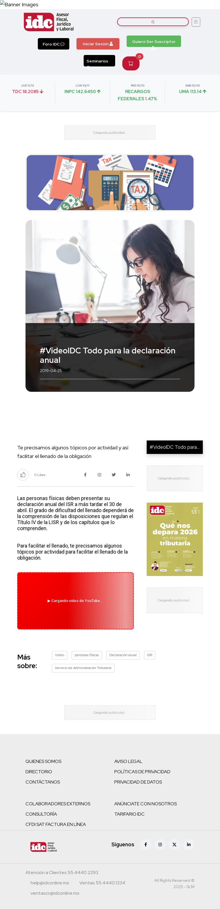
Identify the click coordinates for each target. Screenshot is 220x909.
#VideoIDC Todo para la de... (180, 447)
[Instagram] (160, 844)
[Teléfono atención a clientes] (61, 873)
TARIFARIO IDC (129, 814)
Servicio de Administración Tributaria (83, 668)
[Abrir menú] (196, 22)
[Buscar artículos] (153, 21)
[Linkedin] (189, 844)
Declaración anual (123, 655)
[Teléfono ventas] (102, 883)
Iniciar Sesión (98, 43)
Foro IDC (53, 44)
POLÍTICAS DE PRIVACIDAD (142, 772)
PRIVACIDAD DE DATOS (138, 782)
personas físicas (87, 655)
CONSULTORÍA (41, 814)
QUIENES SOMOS (43, 761)
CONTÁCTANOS (42, 782)
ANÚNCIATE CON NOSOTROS (145, 804)
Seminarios (97, 62)
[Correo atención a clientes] (50, 883)
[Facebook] (146, 844)
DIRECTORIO (38, 772)
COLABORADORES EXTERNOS (57, 804)
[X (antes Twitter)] (174, 844)
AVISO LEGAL (128, 761)
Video (59, 655)
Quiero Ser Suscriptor (154, 43)
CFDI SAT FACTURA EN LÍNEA (55, 824)
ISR (149, 655)
